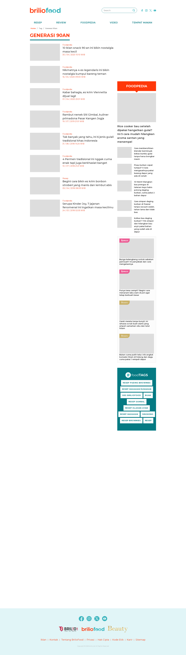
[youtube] (155, 10)
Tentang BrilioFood (72, 639)
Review (61, 22)
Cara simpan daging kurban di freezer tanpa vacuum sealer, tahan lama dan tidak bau (144, 206)
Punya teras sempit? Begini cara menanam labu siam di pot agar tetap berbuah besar (134, 292)
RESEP (148, 420)
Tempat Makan (142, 22)
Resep (38, 22)
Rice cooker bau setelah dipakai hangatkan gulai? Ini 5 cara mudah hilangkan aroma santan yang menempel (135, 134)
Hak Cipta (103, 639)
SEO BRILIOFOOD (131, 395)
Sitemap (140, 639)
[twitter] (150, 10)
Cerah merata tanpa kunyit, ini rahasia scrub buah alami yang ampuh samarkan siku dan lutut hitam (134, 325)
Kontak (54, 639)
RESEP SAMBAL (137, 401)
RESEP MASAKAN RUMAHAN (136, 389)
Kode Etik (118, 639)
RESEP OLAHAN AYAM (136, 408)
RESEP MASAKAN (129, 414)
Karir (129, 639)
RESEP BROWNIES (131, 420)
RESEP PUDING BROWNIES (137, 383)
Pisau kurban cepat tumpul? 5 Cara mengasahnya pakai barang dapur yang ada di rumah (144, 170)
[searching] (134, 10)
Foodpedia (87, 22)
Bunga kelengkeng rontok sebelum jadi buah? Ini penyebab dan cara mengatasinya (136, 261)
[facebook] (142, 10)
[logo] (45, 10)
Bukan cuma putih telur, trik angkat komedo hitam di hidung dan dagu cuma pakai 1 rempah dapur (136, 357)
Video (114, 22)
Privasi (90, 639)
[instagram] (146, 10)
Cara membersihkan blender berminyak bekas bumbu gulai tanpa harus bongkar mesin (144, 153)
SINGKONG (147, 414)
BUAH (148, 395)
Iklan (43, 639)
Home (33, 28)
